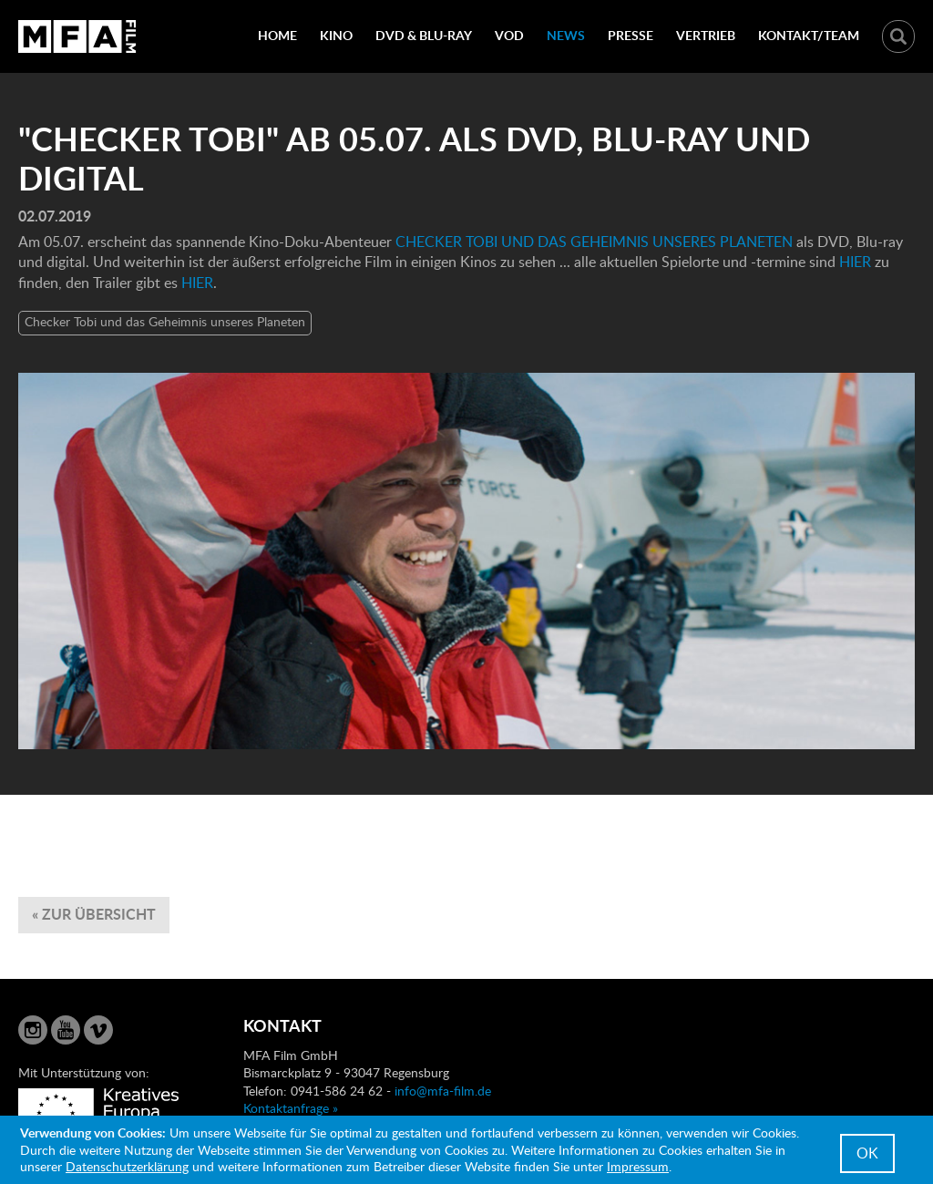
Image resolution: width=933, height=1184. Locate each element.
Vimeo (98, 1030)
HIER (857, 262)
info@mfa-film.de (443, 1090)
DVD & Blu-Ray (423, 35)
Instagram (32, 1030)
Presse (630, 35)
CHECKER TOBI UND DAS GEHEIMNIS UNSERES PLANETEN (592, 242)
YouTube (65, 1030)
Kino (336, 35)
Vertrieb (705, 35)
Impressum (638, 1166)
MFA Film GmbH (77, 36)
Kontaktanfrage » (290, 1108)
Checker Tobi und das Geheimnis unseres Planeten (165, 321)
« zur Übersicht (94, 913)
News (566, 35)
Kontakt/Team (808, 35)
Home (277, 35)
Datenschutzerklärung (127, 1166)
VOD (509, 35)
